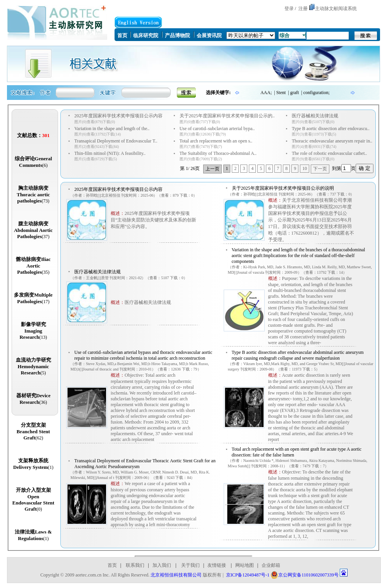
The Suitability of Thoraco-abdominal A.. (218, 153)
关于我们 (190, 565)
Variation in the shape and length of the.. (111, 128)
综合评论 (33, 162)
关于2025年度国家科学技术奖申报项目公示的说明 (283, 188)
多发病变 (33, 298)
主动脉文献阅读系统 (336, 8)
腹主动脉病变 (33, 230)
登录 (289, 8)
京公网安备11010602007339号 (305, 575)
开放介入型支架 (33, 499)
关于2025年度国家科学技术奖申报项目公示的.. (227, 115)
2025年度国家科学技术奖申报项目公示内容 (118, 115)
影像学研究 (33, 330)
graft (294, 92)
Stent (281, 92)
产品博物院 (177, 35)
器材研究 (33, 399)
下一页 (320, 169)
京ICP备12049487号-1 (248, 575)
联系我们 (135, 565)
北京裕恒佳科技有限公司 (176, 575)
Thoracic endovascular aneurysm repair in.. (332, 141)
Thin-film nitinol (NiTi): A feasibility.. (110, 153)
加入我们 (161, 565)
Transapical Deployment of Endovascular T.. (115, 141)
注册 (303, 8)
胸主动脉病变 (33, 194)
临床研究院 (145, 35)
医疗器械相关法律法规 (315, 115)
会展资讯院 (209, 35)
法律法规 (33, 535)
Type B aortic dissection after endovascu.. (331, 128)
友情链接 (216, 565)
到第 (336, 168)
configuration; (316, 92)
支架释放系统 (33, 464)
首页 (122, 35)
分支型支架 (33, 431)
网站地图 (244, 565)
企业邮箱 (271, 565)
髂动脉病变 (33, 265)
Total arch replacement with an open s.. (216, 141)
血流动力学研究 (33, 366)
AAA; (266, 92)
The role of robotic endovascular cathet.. (329, 153)
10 (304, 168)
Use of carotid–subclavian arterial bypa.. (217, 128)
